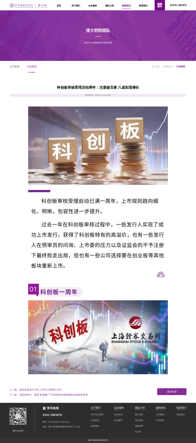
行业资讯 (32, 66)
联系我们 (143, 5)
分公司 (138, 431)
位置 (156, 67)
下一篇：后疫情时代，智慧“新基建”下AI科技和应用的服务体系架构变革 (49, 393)
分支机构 (95, 420)
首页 (59, 5)
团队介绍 (109, 5)
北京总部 (139, 420)
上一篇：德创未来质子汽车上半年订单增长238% (36, 388)
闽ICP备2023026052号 (98, 440)
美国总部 (139, 426)
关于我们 (75, 5)
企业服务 (92, 5)
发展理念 (95, 426)
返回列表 (172, 391)
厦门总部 (139, 414)
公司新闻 (14, 66)
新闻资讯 (126, 5)
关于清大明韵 (97, 414)
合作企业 (118, 414)
